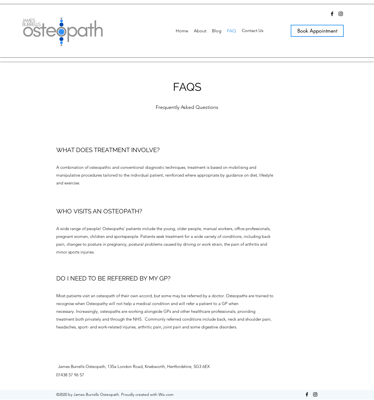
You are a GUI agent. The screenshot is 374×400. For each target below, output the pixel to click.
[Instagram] (341, 14)
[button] (200, 31)
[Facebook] (332, 14)
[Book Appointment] (317, 31)
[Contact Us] (252, 31)
